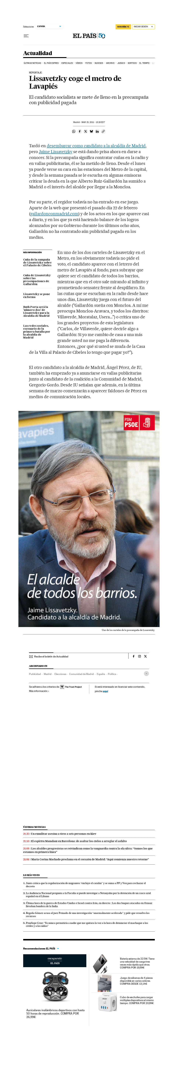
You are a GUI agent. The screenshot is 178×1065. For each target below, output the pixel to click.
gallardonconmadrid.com (54, 213)
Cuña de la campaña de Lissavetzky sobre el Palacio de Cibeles (37, 263)
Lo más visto (31, 875)
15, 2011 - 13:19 (93, 122)
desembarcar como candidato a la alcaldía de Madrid (96, 145)
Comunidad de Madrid (81, 674)
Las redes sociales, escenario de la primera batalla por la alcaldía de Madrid (36, 332)
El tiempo (144, 63)
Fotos (88, 63)
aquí (105, 691)
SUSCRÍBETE (123, 26)
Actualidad (37, 53)
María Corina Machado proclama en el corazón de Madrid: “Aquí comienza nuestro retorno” (90, 859)
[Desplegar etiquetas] (146, 673)
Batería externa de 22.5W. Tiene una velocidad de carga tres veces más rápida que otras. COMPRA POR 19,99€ (137, 963)
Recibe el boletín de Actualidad (51, 656)
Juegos (121, 63)
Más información (39, 690)
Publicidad (35, 674)
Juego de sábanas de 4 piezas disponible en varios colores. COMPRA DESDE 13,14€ (136, 980)
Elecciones (60, 674)
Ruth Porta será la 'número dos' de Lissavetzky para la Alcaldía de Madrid (36, 311)
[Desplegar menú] (26, 36)
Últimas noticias (32, 63)
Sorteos (132, 63)
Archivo (110, 63)
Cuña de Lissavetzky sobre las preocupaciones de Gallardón (37, 280)
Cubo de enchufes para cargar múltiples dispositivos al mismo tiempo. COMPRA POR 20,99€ (137, 1000)
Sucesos (99, 63)
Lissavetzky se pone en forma (36, 295)
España (101, 674)
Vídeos (79, 63)
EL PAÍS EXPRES (51, 63)
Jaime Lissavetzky (55, 151)
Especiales (67, 63)
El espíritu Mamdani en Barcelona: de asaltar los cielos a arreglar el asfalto (79, 841)
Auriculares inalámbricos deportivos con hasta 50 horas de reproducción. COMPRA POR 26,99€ (55, 1013)
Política (112, 674)
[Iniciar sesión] (143, 26)
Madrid (48, 674)
